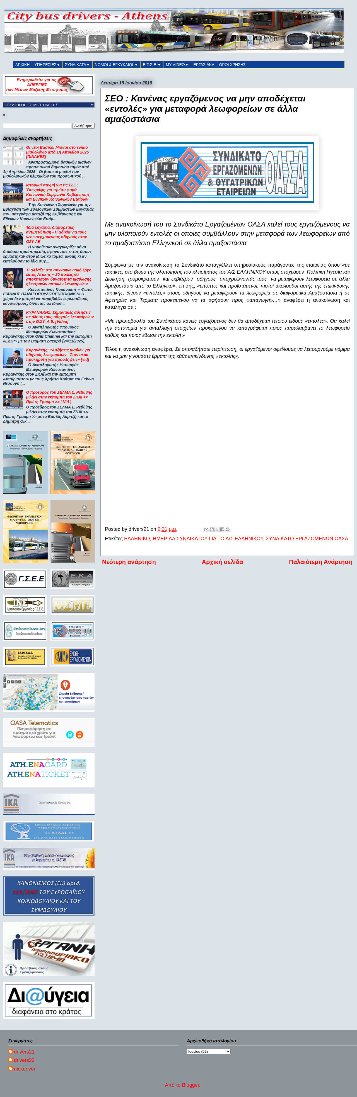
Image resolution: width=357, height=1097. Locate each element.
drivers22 (24, 1060)
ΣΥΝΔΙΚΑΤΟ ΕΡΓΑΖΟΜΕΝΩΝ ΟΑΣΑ (307, 538)
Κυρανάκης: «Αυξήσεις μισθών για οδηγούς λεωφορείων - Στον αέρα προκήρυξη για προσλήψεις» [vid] (58, 355)
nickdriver (24, 1069)
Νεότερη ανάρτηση (129, 561)
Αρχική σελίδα (222, 561)
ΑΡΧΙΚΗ (22, 64)
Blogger (190, 1085)
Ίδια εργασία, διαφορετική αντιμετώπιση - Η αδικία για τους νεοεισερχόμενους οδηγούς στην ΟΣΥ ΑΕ (56, 234)
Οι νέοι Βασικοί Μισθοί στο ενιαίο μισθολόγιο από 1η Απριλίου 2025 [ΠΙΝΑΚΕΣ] (57, 152)
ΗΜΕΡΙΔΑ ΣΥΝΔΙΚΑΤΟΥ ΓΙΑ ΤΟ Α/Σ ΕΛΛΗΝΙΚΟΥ (208, 538)
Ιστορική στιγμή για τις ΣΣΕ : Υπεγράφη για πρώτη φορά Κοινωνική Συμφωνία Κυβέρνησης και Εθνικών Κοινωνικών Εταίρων (58, 192)
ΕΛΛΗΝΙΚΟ (137, 538)
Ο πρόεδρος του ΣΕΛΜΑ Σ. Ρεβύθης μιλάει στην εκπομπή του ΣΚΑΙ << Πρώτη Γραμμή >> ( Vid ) (59, 397)
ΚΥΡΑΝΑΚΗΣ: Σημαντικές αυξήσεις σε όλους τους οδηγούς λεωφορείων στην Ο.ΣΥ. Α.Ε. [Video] (60, 317)
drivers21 (24, 1052)
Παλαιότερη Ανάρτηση (321, 561)
